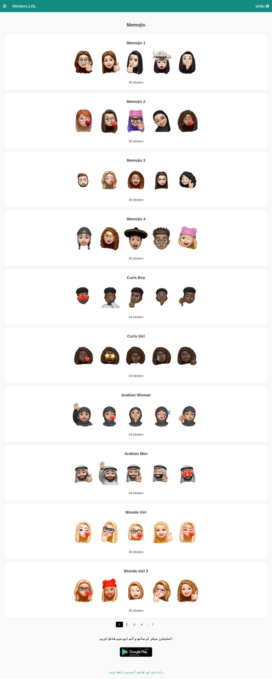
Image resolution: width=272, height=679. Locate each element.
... (147, 624)
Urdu (262, 6)
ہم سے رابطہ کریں (121, 672)
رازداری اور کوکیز (149, 672)
